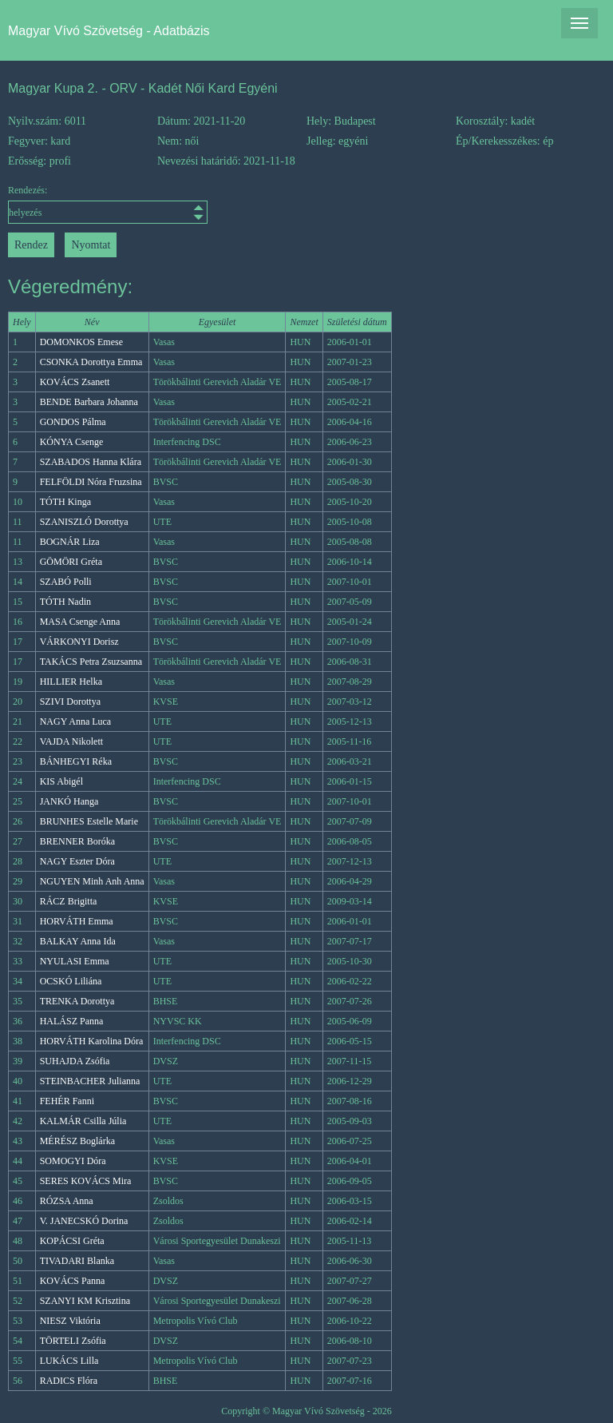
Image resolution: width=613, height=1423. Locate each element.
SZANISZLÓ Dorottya (84, 521)
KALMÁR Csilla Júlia (83, 1121)
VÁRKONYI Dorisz (79, 641)
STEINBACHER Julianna (90, 1081)
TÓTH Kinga (65, 501)
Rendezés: (82, 204)
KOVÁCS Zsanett (75, 382)
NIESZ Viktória (70, 1320)
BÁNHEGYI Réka (76, 761)
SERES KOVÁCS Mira (86, 1180)
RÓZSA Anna (66, 1200)
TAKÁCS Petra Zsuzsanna (91, 661)
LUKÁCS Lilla (69, 1360)
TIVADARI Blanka (77, 1260)
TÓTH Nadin (65, 601)
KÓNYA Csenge (72, 441)
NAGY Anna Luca (76, 721)
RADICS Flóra (68, 1380)
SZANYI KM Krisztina (85, 1300)
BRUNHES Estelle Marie (89, 821)
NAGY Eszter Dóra (77, 861)
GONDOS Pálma (73, 421)
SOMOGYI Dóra (73, 1161)
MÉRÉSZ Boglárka (77, 1141)
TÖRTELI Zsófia (73, 1340)
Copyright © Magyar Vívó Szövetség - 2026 (306, 1411)
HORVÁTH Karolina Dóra (92, 1041)
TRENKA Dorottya (77, 1001)
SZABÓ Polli (66, 581)
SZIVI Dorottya (70, 701)
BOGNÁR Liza (70, 541)
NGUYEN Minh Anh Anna (92, 881)
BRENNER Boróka (77, 841)
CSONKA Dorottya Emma (91, 362)
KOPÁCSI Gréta (72, 1240)
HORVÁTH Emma (76, 921)
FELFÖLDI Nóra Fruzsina (91, 481)
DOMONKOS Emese (81, 342)
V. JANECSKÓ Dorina (84, 1220)
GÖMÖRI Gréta (71, 561)
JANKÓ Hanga (69, 801)
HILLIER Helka (71, 681)
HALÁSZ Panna (72, 1021)
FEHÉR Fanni (67, 1101)
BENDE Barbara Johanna (89, 401)
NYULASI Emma (74, 961)
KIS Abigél (61, 781)
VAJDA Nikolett (71, 741)
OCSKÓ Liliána (71, 981)
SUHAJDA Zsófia (75, 1061)
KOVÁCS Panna (72, 1280)
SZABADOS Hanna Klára (90, 461)
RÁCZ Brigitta (68, 901)
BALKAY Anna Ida (78, 941)
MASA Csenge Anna (80, 621)
